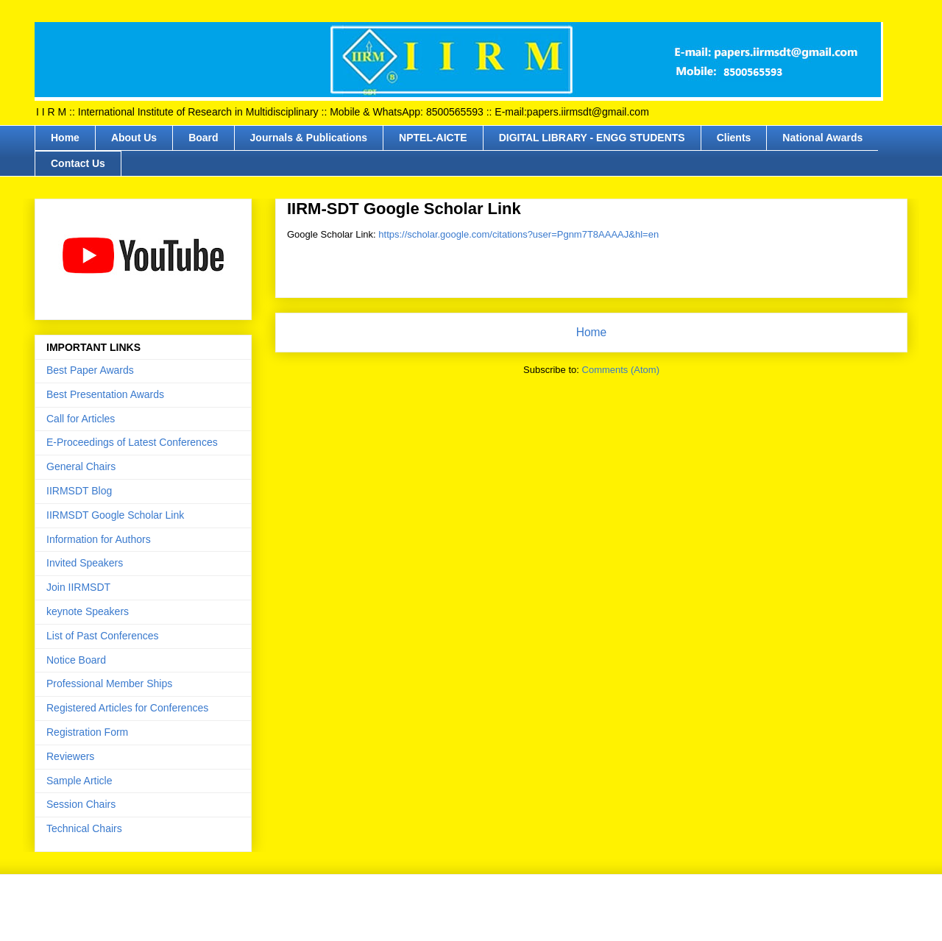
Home (65, 137)
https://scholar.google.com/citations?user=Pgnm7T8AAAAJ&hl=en (518, 234)
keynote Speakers (87, 611)
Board (203, 137)
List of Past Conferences (102, 636)
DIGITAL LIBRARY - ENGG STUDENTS (592, 137)
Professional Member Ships (109, 683)
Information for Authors (98, 539)
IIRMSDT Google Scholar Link (115, 515)
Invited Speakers (84, 563)
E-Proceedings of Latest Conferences (132, 442)
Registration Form (87, 732)
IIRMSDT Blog (79, 491)
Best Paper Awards (90, 370)
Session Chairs (81, 804)
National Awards (822, 137)
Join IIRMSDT (78, 587)
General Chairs (81, 466)
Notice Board (76, 660)
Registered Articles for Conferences (127, 708)
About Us (134, 137)
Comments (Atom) (620, 369)
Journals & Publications (308, 137)
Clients (734, 137)
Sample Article (79, 780)
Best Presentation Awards (105, 394)
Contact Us (78, 163)
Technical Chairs (84, 828)
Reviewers (70, 756)
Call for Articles (80, 419)
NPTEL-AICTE (433, 137)
